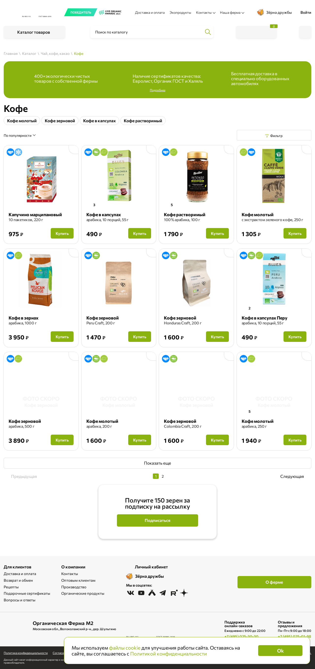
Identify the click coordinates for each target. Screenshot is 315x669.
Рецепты (11, 587)
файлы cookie (125, 648)
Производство (73, 587)
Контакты (69, 573)
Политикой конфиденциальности (168, 653)
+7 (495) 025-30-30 (241, 636)
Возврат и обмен (18, 580)
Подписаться (157, 520)
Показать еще (157, 463)
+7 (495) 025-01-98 (294, 636)
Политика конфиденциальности (26, 652)
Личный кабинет (151, 566)
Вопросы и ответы (19, 600)
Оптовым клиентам (78, 580)
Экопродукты (180, 12)
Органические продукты (82, 593)
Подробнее (157, 90)
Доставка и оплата (150, 12)
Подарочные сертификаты (27, 593)
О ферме (274, 582)
